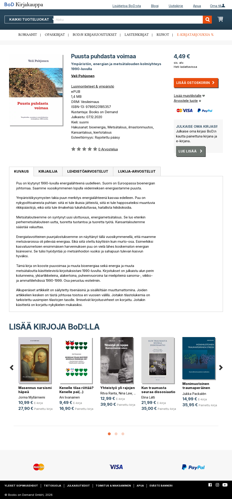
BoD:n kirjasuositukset (95, 35)
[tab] (21, 172)
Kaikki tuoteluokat (32, 19)
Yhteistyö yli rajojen (117, 388)
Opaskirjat (55, 35)
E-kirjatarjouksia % (195, 35)
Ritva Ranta (108, 393)
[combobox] (132, 20)
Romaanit (27, 35)
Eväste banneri (161, 485)
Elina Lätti (148, 397)
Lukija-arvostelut (137, 171)
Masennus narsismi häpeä (35, 390)
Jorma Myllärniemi (31, 397)
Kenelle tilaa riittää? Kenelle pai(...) (76, 390)
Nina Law (125, 393)
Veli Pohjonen (82, 76)
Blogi (155, 6)
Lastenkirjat (137, 35)
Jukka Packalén (194, 394)
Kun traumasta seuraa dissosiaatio (158, 390)
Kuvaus (21, 171)
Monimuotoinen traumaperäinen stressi (196, 388)
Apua (197, 6)
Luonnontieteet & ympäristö (92, 86)
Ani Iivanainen (69, 397)
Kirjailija (48, 171)
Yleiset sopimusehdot (21, 485)
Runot (163, 35)
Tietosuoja (52, 485)
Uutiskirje (176, 6)
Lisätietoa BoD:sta (126, 6)
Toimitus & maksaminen (113, 485)
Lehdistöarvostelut (87, 171)
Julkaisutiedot (78, 485)
